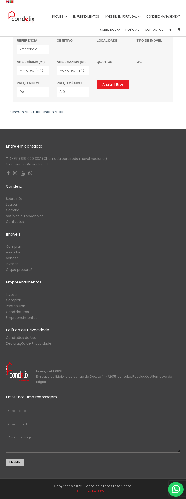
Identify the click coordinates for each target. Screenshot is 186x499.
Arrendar (13, 252)
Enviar (14, 462)
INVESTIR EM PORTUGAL (123, 17)
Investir (12, 263)
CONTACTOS (154, 30)
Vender (12, 258)
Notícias (132, 30)
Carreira (12, 210)
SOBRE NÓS (110, 30)
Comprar (13, 246)
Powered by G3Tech (93, 491)
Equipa (11, 204)
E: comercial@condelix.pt (27, 164)
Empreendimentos (86, 17)
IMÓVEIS (59, 17)
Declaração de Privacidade (28, 343)
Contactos (15, 221)
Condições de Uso (21, 337)
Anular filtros (113, 84)
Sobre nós (14, 198)
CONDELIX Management (163, 17)
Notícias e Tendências (24, 216)
